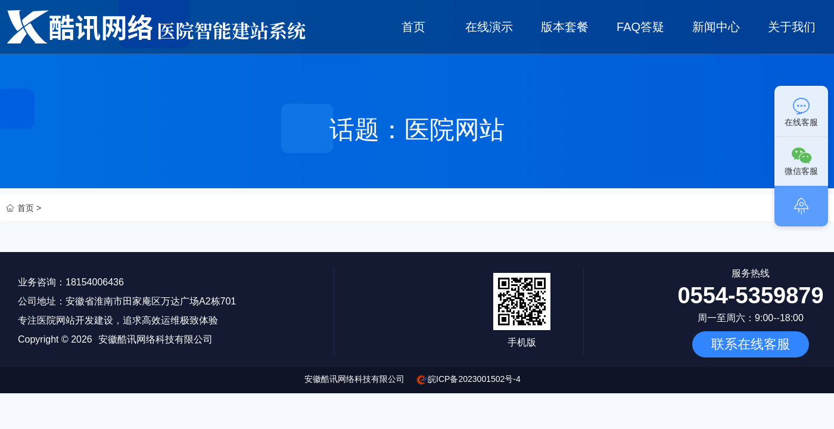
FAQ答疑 (640, 26)
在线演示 (489, 26)
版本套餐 (565, 26)
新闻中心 (716, 26)
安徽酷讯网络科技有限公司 (354, 379)
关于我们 (792, 26)
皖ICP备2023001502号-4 (474, 379)
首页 (413, 26)
